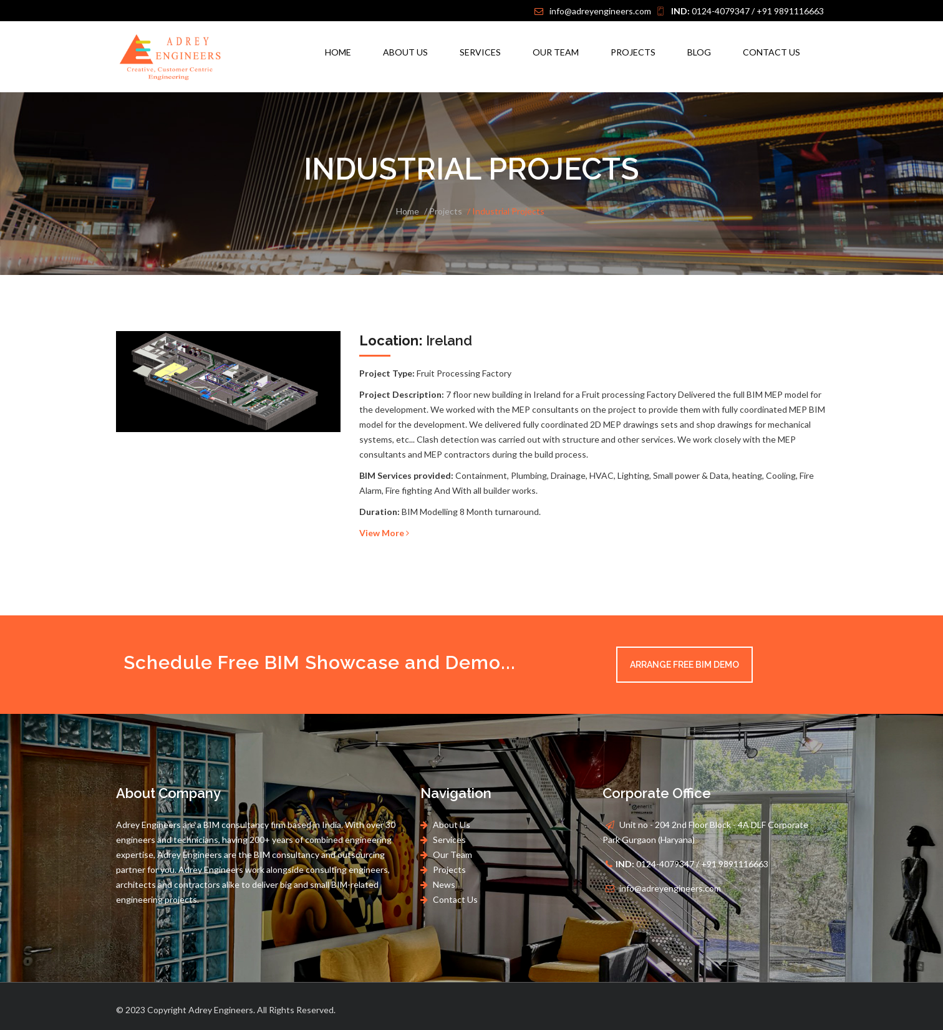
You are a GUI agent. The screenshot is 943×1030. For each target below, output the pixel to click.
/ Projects (443, 211)
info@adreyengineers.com (600, 11)
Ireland (415, 340)
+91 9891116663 (790, 11)
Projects (633, 52)
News (443, 884)
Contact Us (771, 52)
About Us (405, 52)
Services (480, 52)
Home (338, 52)
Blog (699, 52)
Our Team (556, 52)
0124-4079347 (710, 11)
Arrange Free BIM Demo (684, 665)
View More (384, 532)
